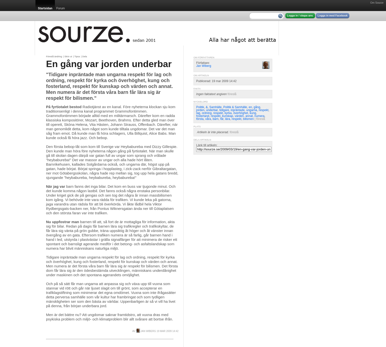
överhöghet (240, 113)
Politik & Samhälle (235, 107)
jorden (200, 110)
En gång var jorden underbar (109, 64)
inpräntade (238, 110)
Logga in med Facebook (333, 15)
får (221, 119)
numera (260, 116)
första (200, 119)
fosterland (202, 116)
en (250, 107)
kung (253, 113)
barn (216, 119)
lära (227, 119)
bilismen (248, 119)
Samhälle (215, 107)
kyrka (228, 113)
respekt (263, 110)
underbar (212, 110)
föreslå (231, 94)
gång (257, 107)
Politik (200, 107)
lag (198, 113)
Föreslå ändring (54, 56)
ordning (207, 113)
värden (239, 116)
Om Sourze (377, 2)
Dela (84, 56)
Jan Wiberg (146, 331)
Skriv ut (68, 56)
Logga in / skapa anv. (300, 15)
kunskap (227, 116)
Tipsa (77, 56)
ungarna (251, 110)
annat (249, 116)
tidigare (224, 110)
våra (208, 119)
